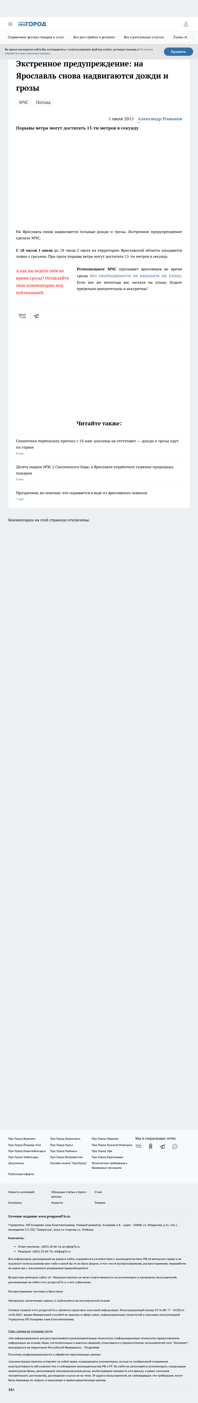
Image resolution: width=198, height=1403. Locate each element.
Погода (43, 102)
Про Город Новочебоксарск (27, 1151)
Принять (178, 51)
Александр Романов (160, 118)
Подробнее (91, 1347)
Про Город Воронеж (22, 1138)
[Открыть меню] (10, 24)
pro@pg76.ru (71, 1246)
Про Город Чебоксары (23, 1157)
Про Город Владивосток (66, 1157)
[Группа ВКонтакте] (138, 1146)
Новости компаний (21, 1192)
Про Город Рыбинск (63, 1151)
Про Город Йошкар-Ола (24, 1145)
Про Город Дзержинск (65, 1138)
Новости (57, 1202)
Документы (16, 1163)
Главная (100, 1202)
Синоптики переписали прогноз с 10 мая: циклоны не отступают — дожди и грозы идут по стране (99, 447)
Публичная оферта (21, 1174)
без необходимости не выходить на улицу (135, 275)
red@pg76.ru (62, 1251)
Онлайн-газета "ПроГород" (68, 1163)
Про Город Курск (61, 1145)
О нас (98, 1192)
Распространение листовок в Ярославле (35, 1291)
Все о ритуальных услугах (144, 37)
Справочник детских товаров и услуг (36, 37)
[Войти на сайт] (186, 24)
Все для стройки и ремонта (94, 37)
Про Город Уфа (102, 1151)
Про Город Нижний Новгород (112, 1145)
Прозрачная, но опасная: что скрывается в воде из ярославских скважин (99, 496)
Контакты (15, 1202)
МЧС (23, 102)
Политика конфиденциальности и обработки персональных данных (54, 1354)
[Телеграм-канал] (163, 1146)
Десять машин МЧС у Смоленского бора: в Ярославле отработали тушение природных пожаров (99, 473)
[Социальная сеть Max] (175, 1146)
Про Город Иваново (105, 1138)
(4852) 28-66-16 (51, 1246)
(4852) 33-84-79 (42, 1251)
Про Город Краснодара (107, 1157)
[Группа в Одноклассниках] (150, 1146)
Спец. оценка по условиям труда (30, 1331)
